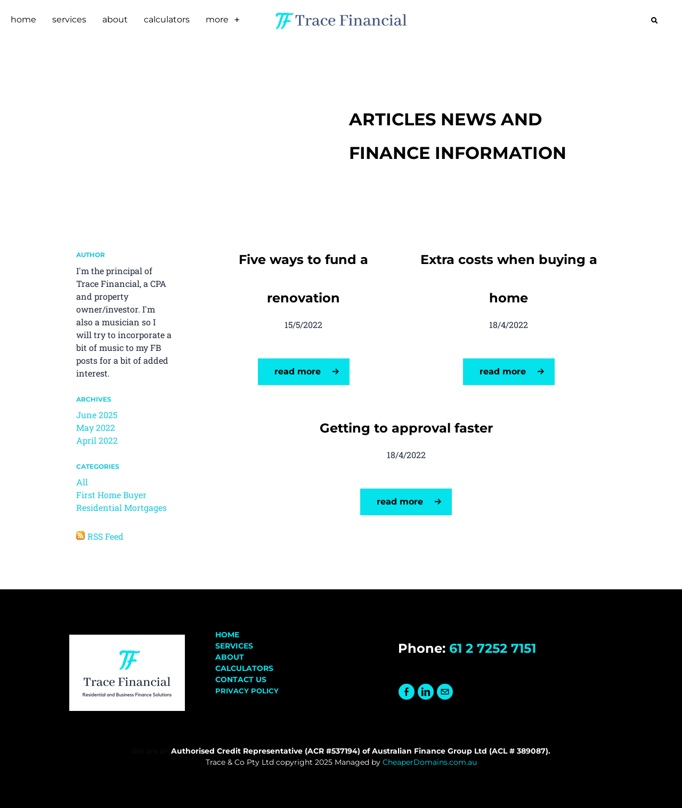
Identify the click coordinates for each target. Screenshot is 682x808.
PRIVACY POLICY (247, 690)
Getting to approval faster (406, 428)
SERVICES (234, 646)
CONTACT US (240, 679)
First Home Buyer (111, 494)
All (82, 481)
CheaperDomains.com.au (430, 762)
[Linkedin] (426, 692)
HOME (227, 634)
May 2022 (95, 427)
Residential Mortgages (121, 507)
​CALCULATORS (244, 668)
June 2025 (96, 414)
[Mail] (445, 692)
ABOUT (229, 657)
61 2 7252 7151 (492, 648)
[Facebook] (407, 692)
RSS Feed (105, 536)
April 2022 (97, 440)
